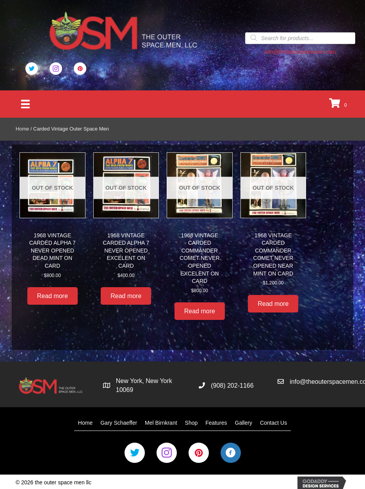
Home (22, 129)
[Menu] (25, 104)
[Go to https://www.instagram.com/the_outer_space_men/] (167, 453)
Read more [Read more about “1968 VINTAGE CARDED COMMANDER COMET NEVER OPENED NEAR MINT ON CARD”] (273, 303)
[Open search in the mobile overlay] (300, 38)
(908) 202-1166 (232, 385)
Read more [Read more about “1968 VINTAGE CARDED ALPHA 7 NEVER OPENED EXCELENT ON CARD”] (125, 296)
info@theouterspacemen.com (300, 52)
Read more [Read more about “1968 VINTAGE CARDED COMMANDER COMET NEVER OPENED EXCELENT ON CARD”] (199, 311)
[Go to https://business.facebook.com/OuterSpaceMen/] (231, 453)
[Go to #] (56, 68)
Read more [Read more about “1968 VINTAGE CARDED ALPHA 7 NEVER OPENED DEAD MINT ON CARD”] (52, 296)
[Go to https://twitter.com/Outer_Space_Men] (31, 68)
